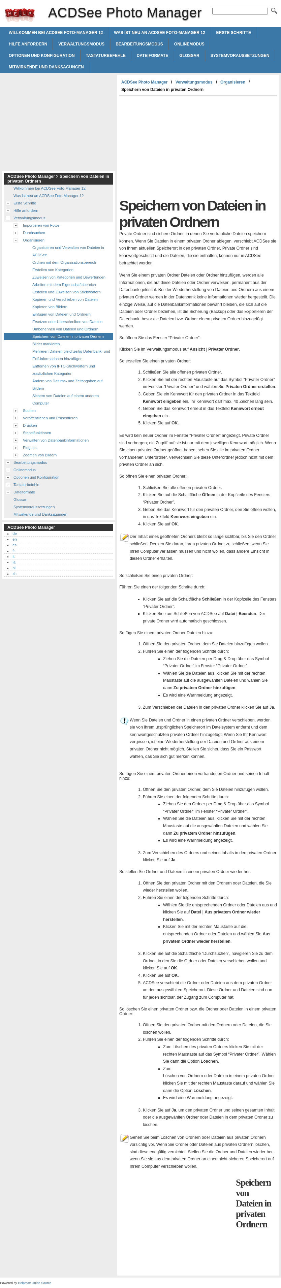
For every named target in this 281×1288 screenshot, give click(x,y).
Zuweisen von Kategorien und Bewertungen (68, 277)
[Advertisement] (175, 147)
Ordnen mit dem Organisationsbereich (64, 262)
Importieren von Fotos (41, 225)
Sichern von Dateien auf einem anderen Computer (65, 399)
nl (13, 568)
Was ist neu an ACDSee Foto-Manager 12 (159, 32)
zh (14, 574)
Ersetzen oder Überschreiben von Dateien (67, 322)
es (14, 545)
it (13, 556)
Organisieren (232, 82)
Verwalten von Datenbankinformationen (56, 440)
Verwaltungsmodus (81, 44)
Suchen (29, 411)
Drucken (30, 425)
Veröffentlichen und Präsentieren (50, 418)
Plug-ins (29, 448)
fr (13, 551)
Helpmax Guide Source (34, 1283)
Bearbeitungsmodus (139, 44)
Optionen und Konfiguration (42, 55)
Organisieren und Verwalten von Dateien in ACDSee (68, 251)
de (14, 534)
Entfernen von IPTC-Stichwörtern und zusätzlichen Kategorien (63, 370)
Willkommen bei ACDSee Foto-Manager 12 (56, 32)
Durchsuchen (34, 233)
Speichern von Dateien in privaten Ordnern (68, 336)
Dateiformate (152, 55)
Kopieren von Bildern (49, 307)
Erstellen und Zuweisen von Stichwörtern (66, 292)
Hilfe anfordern (28, 44)
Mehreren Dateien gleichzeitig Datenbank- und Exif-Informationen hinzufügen (71, 355)
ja (13, 562)
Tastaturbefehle (106, 55)
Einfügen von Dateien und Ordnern (61, 314)
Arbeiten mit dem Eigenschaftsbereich (64, 285)
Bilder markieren (46, 344)
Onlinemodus (189, 44)
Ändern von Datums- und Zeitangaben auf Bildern (67, 384)
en (14, 539)
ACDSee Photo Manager (20, 15)
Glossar (189, 55)
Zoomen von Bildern (40, 455)
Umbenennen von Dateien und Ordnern (65, 329)
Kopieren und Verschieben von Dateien (65, 299)
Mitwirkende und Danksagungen (46, 67)
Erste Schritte (233, 32)
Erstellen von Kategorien (52, 270)
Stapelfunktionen (37, 433)
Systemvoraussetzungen (240, 55)
